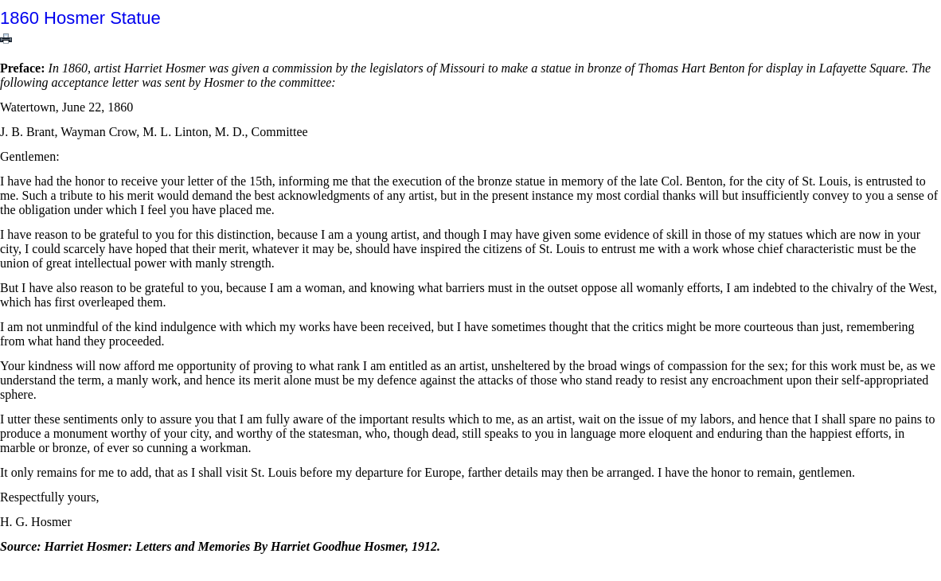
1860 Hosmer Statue (80, 18)
